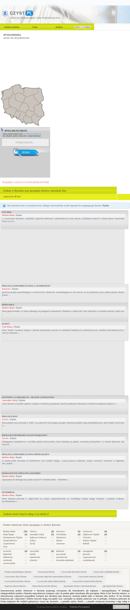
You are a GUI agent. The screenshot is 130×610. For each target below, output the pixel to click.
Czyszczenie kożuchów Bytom (17, 581)
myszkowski (61, 557)
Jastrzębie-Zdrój (10, 400)
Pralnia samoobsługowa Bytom (18, 572)
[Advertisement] (25, 62)
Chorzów (87, 537)
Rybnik (86, 543)
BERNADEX (8, 304)
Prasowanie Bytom (46, 572)
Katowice (6, 289)
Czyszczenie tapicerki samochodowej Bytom (52, 576)
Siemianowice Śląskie (12, 537)
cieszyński (34, 551)
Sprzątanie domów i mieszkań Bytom (80, 586)
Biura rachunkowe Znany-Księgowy (24, 435)
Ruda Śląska (8, 534)
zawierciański (9, 563)
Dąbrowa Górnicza (38, 537)
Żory (5, 546)
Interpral (8, 492)
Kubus (6, 323)
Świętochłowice (10, 540)
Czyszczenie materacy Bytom (90, 576)
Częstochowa (9, 543)
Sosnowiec (87, 531)
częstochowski (89, 557)
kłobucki (60, 551)
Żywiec (5, 419)
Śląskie (18, 215)
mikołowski (35, 557)
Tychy (32, 543)
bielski (33, 554)
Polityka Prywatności (80, 607)
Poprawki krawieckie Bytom (44, 586)
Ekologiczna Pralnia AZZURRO (21, 473)
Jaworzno (60, 543)
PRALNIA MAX (10, 416)
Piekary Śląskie (90, 540)
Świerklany (7, 326)
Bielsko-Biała (8, 215)
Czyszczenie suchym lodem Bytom (87, 581)
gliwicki (86, 554)
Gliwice (33, 531)
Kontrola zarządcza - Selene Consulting (28, 397)
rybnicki (33, 560)
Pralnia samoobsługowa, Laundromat (26, 286)
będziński (7, 554)
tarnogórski (88, 551)
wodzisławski (89, 560)
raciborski (7, 560)
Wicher (6, 212)
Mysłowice (61, 537)
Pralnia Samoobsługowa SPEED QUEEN (25, 454)
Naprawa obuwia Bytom (15, 586)
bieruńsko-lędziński (65, 560)
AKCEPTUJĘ (121, 607)
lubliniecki (8, 557)
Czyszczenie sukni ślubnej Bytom (51, 581)
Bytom (59, 540)
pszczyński (61, 554)
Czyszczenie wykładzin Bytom (106, 572)
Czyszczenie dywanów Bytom (73, 572)
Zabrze (33, 540)
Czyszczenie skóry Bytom (15, 576)
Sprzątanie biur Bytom (112, 586)
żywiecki (7, 551)
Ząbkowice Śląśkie (91, 534)
